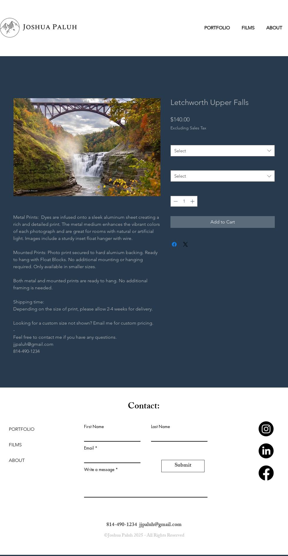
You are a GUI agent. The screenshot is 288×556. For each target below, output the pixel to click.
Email (89, 448)
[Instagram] (266, 428)
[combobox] (222, 150)
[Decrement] (175, 201)
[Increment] (193, 201)
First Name (94, 427)
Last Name (160, 427)
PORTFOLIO (21, 429)
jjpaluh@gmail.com (160, 525)
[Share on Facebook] (174, 244)
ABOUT (17, 460)
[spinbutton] (184, 201)
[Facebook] (266, 472)
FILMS (15, 445)
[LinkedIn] (266, 450)
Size (174, 165)
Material (177, 139)
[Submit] (183, 466)
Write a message (99, 469)
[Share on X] (185, 244)
